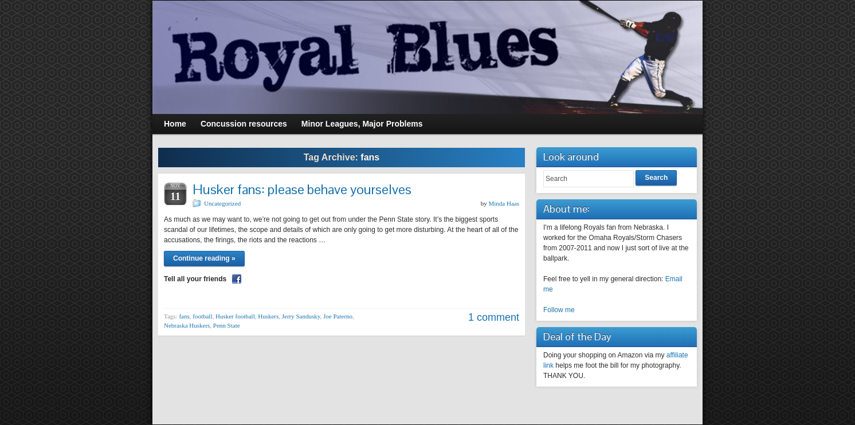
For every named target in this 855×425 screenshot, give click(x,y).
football (202, 316)
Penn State (226, 325)
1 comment (493, 317)
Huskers (268, 316)
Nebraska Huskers (187, 325)
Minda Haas (504, 203)
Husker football (235, 316)
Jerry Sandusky (301, 316)
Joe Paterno (337, 316)
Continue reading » (204, 258)
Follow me (559, 310)
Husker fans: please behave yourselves (302, 189)
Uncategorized (222, 203)
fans (184, 316)
